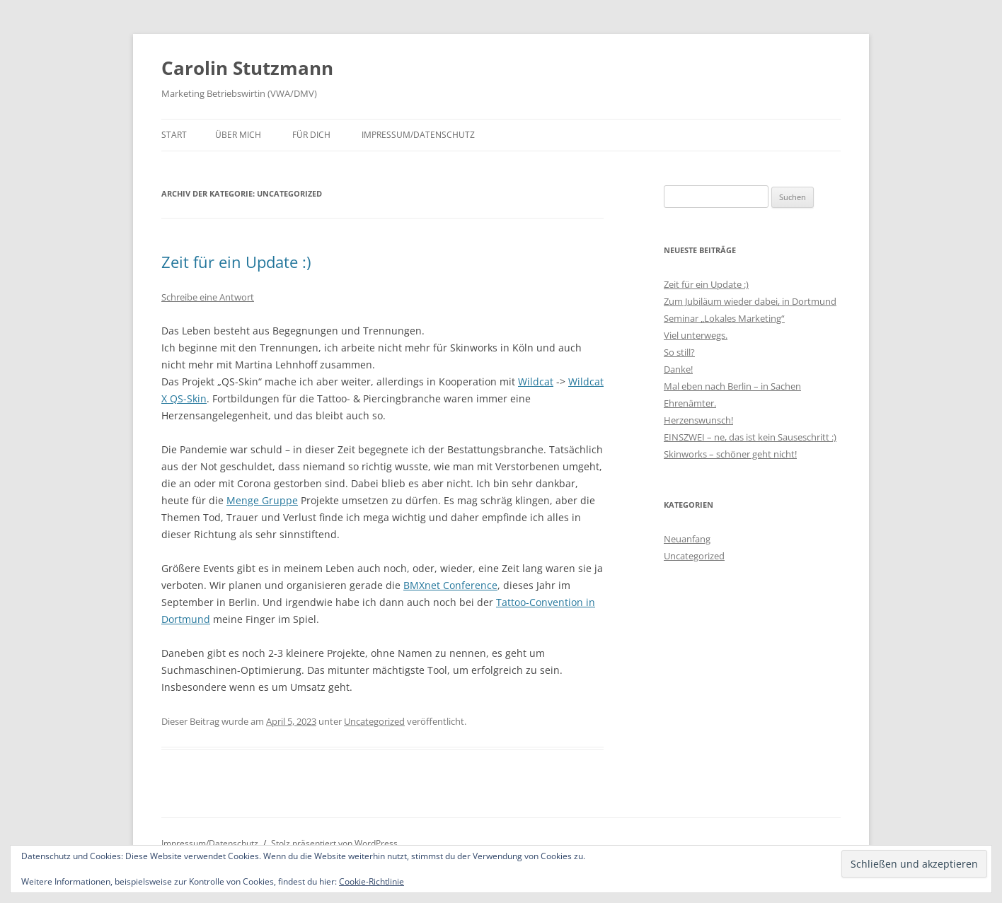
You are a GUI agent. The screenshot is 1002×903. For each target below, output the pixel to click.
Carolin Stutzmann (247, 68)
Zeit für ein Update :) (236, 261)
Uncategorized (374, 721)
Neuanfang (687, 538)
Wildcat (535, 381)
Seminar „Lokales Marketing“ (724, 318)
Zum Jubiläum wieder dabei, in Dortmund (750, 301)
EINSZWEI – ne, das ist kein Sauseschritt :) (750, 437)
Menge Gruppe (262, 500)
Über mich (238, 135)
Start (174, 135)
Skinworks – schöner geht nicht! (730, 454)
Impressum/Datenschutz (418, 135)
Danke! (678, 369)
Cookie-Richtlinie (371, 881)
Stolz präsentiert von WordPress (334, 843)
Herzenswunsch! (698, 420)
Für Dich (311, 135)
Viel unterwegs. (695, 335)
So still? (679, 352)
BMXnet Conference (450, 585)
